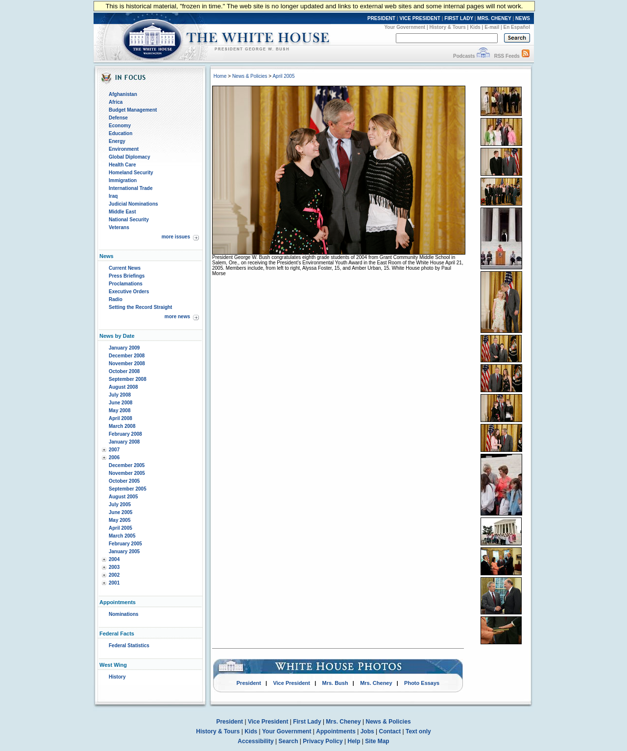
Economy (120, 125)
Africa (115, 102)
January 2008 (124, 442)
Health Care (122, 164)
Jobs (367, 731)
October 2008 (124, 371)
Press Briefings (127, 276)
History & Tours (448, 27)
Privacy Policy (322, 741)
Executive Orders (129, 291)
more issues (176, 236)
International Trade (130, 188)
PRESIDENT (381, 18)
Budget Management (133, 110)
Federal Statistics (129, 645)
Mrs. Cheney (376, 683)
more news (177, 316)
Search (288, 741)
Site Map (377, 741)
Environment (124, 149)
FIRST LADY (458, 18)
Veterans (119, 227)
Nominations (124, 614)
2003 (114, 567)
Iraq (113, 196)
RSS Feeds (507, 56)
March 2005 (122, 536)
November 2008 (127, 363)
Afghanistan (123, 94)
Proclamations (126, 283)
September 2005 (127, 489)
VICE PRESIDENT (420, 18)
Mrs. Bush (335, 683)
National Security (129, 219)
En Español (517, 27)
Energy (117, 141)
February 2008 (125, 434)
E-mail (491, 27)
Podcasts (464, 56)
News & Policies (249, 76)
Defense (118, 117)
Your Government (404, 27)
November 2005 (127, 473)
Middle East (122, 211)
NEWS (522, 18)
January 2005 (124, 551)
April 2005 (120, 528)
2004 (114, 559)
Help (354, 741)
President (249, 683)
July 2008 (120, 395)
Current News (125, 268)
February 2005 (125, 543)
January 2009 (124, 348)
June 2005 (120, 512)
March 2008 (122, 426)
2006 (114, 457)
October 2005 (124, 481)
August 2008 (123, 387)
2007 (114, 449)
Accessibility (255, 741)
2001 (114, 583)
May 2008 (119, 410)
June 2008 (120, 402)
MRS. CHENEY (494, 18)
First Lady (307, 721)
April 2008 (120, 418)
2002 (114, 575)
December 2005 (127, 465)
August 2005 (123, 496)
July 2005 (120, 504)
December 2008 (127, 355)
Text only (418, 731)
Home (220, 76)
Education (120, 133)
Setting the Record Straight (140, 307)
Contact (390, 731)
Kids (475, 27)
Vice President (291, 683)
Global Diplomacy (129, 157)
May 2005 (119, 520)
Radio (115, 299)
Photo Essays (421, 683)
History (117, 677)
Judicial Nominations (133, 204)
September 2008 (127, 379)
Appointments (336, 731)
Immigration (123, 180)
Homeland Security (131, 172)
